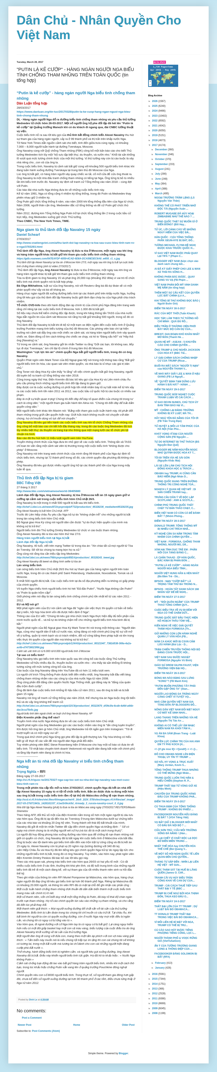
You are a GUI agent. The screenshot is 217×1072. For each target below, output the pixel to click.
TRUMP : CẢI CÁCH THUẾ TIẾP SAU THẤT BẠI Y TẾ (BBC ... (175, 887)
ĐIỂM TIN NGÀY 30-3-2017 (169, 308)
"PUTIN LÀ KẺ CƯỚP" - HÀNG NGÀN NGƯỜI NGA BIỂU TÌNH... (176, 567)
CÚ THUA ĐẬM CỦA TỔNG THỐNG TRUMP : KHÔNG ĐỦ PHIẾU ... (175, 808)
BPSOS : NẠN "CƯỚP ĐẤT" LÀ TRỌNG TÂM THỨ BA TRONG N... (175, 583)
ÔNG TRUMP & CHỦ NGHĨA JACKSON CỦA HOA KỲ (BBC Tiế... (177, 351)
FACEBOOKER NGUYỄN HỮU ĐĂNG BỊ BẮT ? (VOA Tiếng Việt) (176, 816)
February (161, 962)
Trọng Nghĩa (26, 771)
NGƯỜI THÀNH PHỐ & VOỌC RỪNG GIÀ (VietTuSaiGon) (175, 939)
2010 (155, 1003)
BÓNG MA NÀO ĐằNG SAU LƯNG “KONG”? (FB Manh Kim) (174, 679)
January (160, 967)
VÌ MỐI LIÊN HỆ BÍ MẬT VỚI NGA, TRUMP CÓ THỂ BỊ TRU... (174, 923)
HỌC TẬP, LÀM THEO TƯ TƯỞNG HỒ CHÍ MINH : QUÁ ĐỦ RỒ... (176, 320)
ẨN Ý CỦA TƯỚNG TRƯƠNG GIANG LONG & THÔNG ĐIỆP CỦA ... (175, 947)
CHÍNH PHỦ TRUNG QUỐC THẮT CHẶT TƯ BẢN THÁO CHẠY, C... (174, 506)
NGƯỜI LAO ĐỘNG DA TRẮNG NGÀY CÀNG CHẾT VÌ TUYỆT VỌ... (176, 695)
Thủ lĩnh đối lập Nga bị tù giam (45, 478)
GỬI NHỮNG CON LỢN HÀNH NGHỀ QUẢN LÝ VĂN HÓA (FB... (175, 635)
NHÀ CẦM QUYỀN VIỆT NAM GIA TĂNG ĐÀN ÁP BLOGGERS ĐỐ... (175, 703)
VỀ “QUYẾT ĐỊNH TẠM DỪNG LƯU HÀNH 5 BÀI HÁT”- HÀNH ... (175, 383)
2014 (155, 983)
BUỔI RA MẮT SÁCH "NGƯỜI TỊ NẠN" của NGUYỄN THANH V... (176, 367)
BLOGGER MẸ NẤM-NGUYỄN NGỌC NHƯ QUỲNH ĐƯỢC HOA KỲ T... (176, 451)
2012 (155, 993)
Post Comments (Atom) (46, 1030)
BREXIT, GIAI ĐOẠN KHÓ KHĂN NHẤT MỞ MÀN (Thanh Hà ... (177, 336)
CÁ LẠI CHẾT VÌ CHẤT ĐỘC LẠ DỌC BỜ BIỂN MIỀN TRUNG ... (175, 840)
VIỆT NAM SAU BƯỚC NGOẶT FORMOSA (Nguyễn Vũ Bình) (173, 659)
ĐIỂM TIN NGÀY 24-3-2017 (169, 901)
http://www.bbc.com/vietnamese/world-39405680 (48, 491)
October (160, 159)
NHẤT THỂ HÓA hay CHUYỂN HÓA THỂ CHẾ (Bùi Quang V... (175, 847)
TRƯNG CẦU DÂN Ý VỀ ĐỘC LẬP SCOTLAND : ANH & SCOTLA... (174, 499)
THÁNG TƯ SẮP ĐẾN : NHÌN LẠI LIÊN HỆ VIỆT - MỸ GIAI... (176, 863)
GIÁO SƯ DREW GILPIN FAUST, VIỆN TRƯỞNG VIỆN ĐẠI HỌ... (176, 667)
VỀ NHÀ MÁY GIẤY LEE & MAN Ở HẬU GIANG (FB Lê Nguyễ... (177, 375)
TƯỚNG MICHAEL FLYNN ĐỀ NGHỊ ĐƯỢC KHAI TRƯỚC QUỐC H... (175, 247)
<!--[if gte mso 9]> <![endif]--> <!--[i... (175, 749)
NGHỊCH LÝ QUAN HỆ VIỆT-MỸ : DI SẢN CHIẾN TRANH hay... (175, 491)
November (161, 154)
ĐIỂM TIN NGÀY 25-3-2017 (169, 801)
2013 (155, 988)
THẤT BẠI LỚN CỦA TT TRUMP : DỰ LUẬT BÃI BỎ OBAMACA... (175, 908)
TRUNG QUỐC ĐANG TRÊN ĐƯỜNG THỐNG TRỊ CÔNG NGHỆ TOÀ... (175, 483)
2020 (155, 130)
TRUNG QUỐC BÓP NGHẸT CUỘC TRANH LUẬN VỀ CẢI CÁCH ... (174, 396)
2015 (155, 978)
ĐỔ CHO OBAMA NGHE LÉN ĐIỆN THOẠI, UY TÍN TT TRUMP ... (174, 756)
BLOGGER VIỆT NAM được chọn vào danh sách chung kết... (176, 262)
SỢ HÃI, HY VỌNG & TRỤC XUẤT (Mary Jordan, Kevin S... (174, 763)
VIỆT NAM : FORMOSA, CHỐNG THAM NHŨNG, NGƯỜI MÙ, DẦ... (177, 543)
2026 (155, 101)
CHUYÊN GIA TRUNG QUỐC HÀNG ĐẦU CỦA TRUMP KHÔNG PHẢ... (175, 795)
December (161, 149)
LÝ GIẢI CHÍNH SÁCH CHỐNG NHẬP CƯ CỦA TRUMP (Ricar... (176, 359)
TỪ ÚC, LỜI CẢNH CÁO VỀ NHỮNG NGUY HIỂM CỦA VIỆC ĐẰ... (175, 231)
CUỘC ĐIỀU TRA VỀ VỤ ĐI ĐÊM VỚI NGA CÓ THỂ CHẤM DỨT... (175, 611)
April (158, 188)
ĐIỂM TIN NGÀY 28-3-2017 (169, 520)
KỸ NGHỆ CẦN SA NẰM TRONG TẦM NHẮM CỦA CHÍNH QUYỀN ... (176, 535)
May (158, 183)
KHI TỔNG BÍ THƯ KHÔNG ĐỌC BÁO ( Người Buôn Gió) (177, 302)
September (162, 164)
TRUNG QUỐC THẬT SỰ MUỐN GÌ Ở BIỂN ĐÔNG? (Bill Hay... (176, 223)
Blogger (123, 1053)
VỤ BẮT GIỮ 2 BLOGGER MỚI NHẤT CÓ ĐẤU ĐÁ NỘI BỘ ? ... (175, 824)
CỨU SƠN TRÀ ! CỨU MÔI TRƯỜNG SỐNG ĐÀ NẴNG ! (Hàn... (175, 832)
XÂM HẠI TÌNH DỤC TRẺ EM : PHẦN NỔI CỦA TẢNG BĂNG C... (175, 551)
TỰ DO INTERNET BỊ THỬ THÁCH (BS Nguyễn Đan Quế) (176, 443)
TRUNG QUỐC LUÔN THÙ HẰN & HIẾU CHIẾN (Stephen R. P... (174, 779)
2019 (155, 135)
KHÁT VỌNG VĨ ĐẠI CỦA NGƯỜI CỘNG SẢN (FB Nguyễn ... (173, 435)
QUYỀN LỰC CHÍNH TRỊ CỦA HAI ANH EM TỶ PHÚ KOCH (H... (177, 743)
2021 (155, 125)
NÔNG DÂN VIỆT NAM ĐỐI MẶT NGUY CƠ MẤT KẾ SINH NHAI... (177, 711)
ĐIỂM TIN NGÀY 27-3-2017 (169, 596)
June (158, 178)
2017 (155, 145)
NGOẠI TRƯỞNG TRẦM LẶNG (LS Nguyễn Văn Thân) (174, 199)
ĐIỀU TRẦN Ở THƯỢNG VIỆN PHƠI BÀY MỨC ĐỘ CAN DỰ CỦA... (175, 328)
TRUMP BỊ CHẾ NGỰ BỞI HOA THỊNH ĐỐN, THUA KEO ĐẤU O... (176, 895)
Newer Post (24, 1024)
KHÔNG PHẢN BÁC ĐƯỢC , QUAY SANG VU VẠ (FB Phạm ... (174, 278)
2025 (155, 105)
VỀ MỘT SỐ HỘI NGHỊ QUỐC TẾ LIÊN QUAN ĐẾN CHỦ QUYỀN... (176, 855)
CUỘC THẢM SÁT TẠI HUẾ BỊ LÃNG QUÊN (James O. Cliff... (175, 871)
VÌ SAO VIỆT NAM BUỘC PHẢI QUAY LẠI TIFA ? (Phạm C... (176, 255)
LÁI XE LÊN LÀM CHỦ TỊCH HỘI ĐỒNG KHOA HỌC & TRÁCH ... (174, 467)
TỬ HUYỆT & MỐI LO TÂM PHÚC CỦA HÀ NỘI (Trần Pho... (176, 427)
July (158, 173)
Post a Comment (32, 1017)
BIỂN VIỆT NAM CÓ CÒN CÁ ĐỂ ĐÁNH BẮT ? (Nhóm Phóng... (177, 514)
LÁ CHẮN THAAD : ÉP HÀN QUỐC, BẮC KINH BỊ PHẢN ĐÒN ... (175, 559)
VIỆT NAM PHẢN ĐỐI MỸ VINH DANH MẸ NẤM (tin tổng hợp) (176, 286)
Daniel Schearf (28, 234)
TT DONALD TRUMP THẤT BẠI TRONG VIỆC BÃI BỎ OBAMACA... (176, 916)
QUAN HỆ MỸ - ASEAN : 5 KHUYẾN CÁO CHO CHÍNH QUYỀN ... (175, 343)
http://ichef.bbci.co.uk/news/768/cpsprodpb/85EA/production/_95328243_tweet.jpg (65, 557)
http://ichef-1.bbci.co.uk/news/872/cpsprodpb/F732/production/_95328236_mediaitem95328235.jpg (75, 506)
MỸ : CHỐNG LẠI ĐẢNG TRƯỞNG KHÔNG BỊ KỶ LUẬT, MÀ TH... (174, 412)
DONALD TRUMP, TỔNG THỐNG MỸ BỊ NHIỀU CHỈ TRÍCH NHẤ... (175, 527)
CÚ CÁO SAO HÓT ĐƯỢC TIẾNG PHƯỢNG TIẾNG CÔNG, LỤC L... (175, 931)
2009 (155, 1008)
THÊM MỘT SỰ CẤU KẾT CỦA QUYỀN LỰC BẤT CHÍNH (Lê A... (176, 294)
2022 (155, 120)
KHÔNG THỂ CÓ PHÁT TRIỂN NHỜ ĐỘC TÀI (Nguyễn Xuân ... (175, 207)
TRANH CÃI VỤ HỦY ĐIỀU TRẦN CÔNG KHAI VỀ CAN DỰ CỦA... (174, 879)
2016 (155, 974)
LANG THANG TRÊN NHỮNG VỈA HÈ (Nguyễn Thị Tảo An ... (176, 719)
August (159, 169)
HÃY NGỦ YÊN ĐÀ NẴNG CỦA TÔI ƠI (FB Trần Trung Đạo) (176, 420)
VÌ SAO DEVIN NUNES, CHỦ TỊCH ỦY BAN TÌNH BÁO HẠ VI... (176, 404)
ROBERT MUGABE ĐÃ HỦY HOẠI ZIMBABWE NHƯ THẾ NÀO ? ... (174, 215)
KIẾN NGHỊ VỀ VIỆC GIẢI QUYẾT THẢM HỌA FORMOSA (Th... (173, 627)
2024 (155, 110)
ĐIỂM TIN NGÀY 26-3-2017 (169, 673)
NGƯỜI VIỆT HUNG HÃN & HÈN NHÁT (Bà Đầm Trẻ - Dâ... (176, 575)
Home (76, 1024)
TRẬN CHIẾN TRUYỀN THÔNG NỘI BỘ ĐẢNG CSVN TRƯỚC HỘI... (177, 651)
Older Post (128, 1024)
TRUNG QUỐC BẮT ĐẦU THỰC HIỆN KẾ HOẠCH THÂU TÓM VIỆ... (176, 619)
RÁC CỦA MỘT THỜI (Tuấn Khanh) (175, 313)
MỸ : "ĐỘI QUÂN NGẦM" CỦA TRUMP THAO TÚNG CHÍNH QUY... (176, 603)
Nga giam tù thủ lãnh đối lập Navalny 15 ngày (58, 229)
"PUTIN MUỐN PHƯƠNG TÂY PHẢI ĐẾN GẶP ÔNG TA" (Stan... (175, 687)
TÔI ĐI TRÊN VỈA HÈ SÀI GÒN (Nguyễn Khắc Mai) (172, 459)
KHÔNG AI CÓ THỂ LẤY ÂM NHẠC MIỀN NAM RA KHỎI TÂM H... (174, 727)
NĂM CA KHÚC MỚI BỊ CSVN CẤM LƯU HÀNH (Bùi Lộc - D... (174, 643)
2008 (155, 1013)
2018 (155, 140)
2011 (155, 998)
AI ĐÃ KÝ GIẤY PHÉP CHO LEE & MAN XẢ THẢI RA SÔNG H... (177, 270)
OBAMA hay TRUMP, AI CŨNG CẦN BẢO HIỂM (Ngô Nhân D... (175, 475)
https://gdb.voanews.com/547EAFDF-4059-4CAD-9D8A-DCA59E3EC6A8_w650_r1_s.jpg (68, 258)
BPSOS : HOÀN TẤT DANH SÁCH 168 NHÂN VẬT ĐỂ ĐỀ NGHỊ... (176, 591)
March (159, 193)
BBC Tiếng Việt (29, 483)
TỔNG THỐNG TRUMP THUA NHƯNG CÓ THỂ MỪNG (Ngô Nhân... (176, 771)
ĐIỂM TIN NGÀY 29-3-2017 (169, 389)
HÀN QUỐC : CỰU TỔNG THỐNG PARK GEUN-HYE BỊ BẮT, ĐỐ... (174, 239)
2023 (155, 115)
